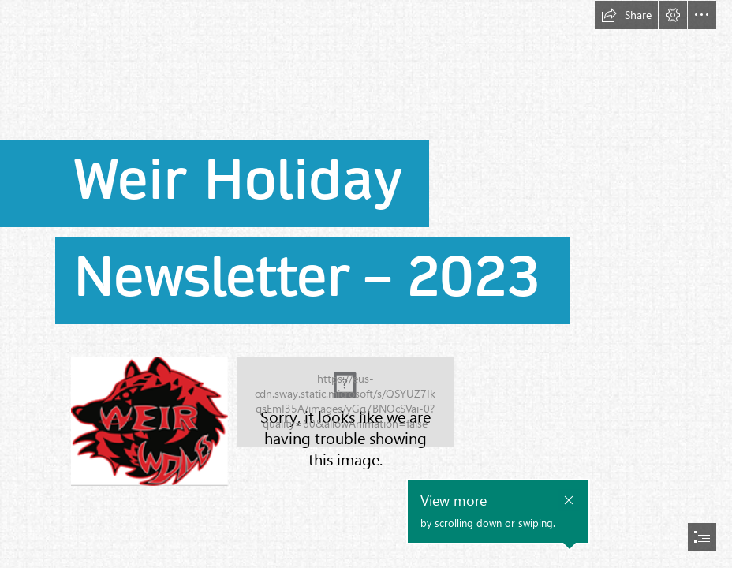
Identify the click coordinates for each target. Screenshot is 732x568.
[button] (626, 15)
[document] (366, 284)
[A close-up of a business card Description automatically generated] (345, 401)
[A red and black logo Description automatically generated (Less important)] (149, 420)
